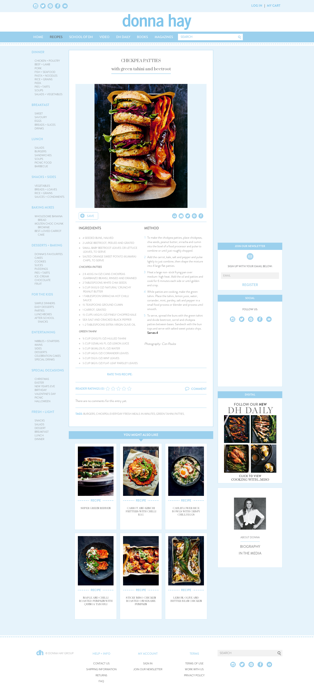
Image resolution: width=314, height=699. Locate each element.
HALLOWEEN (42, 401)
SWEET (39, 114)
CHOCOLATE (43, 280)
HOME (38, 37)
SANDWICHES (43, 155)
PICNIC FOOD (43, 163)
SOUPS (39, 90)
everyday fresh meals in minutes (132, 414)
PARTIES (40, 311)
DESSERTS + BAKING (47, 245)
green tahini (165, 414)
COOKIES (40, 262)
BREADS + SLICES (45, 125)
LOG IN (256, 5)
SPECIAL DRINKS (45, 360)
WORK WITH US (194, 669)
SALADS (39, 148)
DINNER (38, 52)
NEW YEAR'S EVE (45, 386)
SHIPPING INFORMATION (101, 669)
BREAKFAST (40, 105)
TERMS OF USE (194, 663)
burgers (89, 414)
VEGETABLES (42, 186)
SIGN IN (147, 663)
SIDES (38, 348)
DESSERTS (41, 352)
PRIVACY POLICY (194, 675)
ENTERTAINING (43, 332)
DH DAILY (123, 37)
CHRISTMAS (42, 379)
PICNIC (39, 398)
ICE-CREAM (42, 276)
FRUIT (38, 284)
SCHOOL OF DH (81, 37)
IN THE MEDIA (250, 553)
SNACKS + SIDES (44, 177)
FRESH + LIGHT (43, 412)
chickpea (102, 414)
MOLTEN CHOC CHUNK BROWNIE (49, 225)
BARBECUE (41, 166)
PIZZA (38, 83)
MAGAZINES (164, 37)
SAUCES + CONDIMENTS (49, 197)
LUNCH (37, 139)
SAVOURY (41, 117)
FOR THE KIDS (42, 294)
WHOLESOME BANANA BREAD (48, 218)
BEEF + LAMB (42, 64)
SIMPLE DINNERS (45, 303)
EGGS (38, 121)
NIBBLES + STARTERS (47, 341)
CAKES (39, 258)
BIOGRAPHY (250, 546)
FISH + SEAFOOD (45, 72)
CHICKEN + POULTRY (47, 61)
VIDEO (104, 37)
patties (179, 414)
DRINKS (39, 128)
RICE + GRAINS (44, 79)
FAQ (101, 681)
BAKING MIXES (43, 207)
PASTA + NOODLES (46, 76)
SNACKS (40, 421)
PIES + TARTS (42, 87)
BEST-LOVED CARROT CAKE (48, 233)
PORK (38, 68)
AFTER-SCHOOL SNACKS (44, 320)
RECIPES (56, 37)
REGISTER (250, 285)
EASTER (39, 383)
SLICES (39, 265)
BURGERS (40, 151)
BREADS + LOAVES (46, 189)
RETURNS (101, 675)
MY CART (273, 5)
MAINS (39, 345)
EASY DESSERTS (44, 307)
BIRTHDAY (41, 390)
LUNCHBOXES (43, 314)
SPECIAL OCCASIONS (48, 370)
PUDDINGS (41, 269)
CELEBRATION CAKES (48, 356)
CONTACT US (101, 663)
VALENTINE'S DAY (45, 394)
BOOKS (142, 37)
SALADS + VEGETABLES (48, 94)
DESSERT (40, 428)
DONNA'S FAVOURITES (49, 254)
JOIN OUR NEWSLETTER (147, 669)
